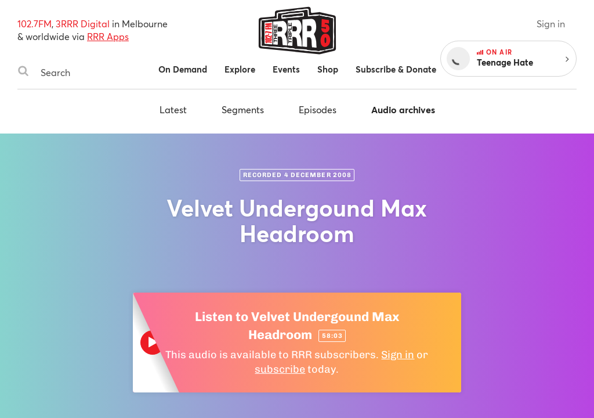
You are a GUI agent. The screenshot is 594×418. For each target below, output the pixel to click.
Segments (243, 109)
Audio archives (403, 109)
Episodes (317, 109)
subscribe (280, 369)
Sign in (551, 23)
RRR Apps (108, 36)
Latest (173, 109)
